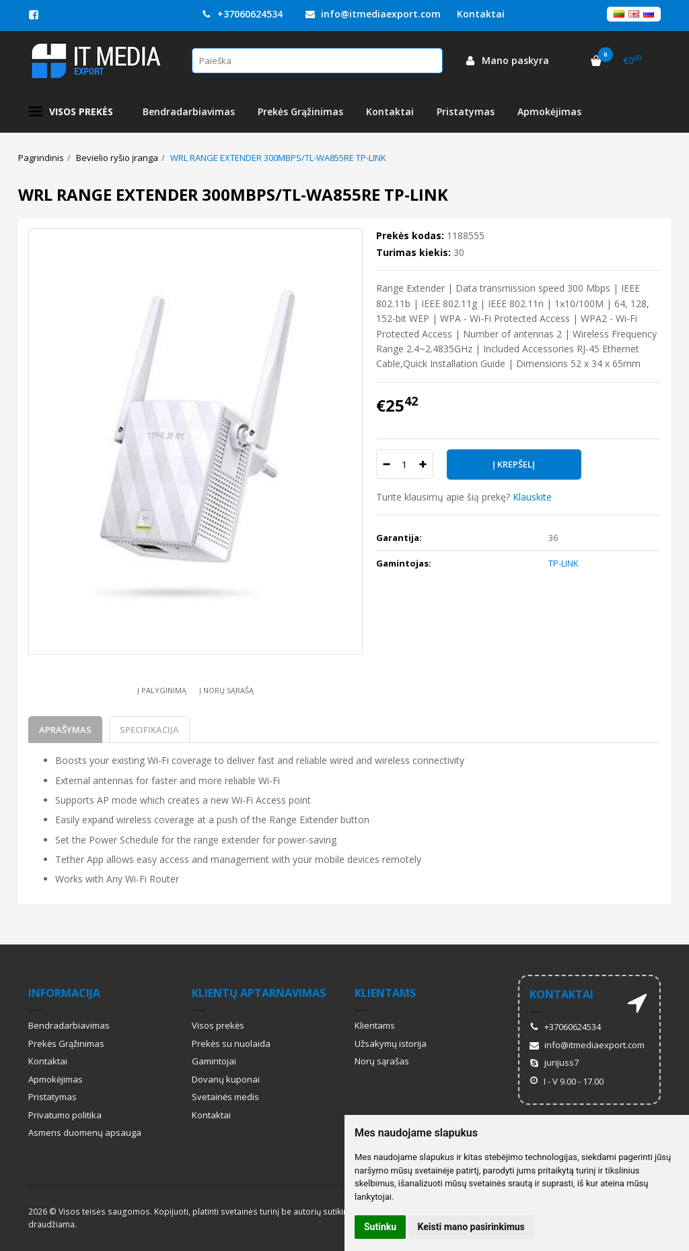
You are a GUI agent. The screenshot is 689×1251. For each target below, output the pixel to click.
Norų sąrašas (382, 1061)
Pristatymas (466, 111)
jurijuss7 (554, 1062)
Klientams (385, 993)
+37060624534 (242, 13)
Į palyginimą (161, 690)
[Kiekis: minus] (386, 464)
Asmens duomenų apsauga (84, 1132)
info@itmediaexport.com (373, 13)
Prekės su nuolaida (231, 1043)
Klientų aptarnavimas (259, 993)
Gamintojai (214, 1061)
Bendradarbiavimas (189, 111)
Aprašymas (65, 730)
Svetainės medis (225, 1097)
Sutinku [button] (380, 1226)
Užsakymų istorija (391, 1043)
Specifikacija (149, 730)
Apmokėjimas (549, 111)
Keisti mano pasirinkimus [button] (471, 1226)
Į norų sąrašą (226, 690)
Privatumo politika (65, 1115)
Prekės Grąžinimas (300, 111)
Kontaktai (390, 111)
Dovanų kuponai (226, 1079)
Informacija (64, 993)
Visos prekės (71, 112)
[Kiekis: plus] (423, 464)
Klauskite (532, 496)
